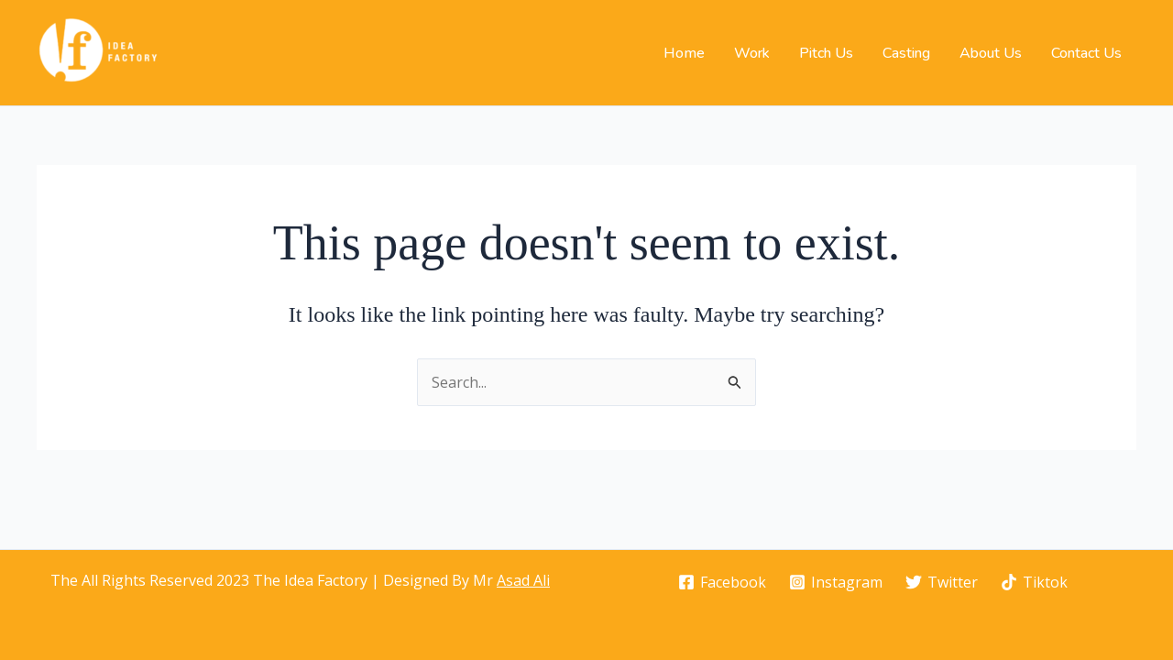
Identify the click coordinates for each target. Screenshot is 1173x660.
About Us (990, 53)
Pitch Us (826, 53)
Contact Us (1086, 53)
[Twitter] (942, 582)
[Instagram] (836, 582)
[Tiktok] (1033, 582)
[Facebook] (723, 582)
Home (684, 53)
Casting (906, 53)
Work (752, 53)
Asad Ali (523, 580)
